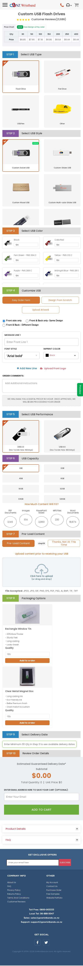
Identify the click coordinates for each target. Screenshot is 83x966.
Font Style (11, 348)
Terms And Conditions (18, 898)
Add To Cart (41, 810)
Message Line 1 (13, 335)
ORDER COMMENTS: (13, 376)
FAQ (8, 840)
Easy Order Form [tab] (21, 300)
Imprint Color (51, 348)
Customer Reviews (48, 19)
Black (50, 355)
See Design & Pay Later (31, 27)
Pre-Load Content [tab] (18, 543)
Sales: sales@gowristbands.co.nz (41, 918)
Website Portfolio (54, 898)
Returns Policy (14, 894)
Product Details (16, 829)
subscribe (65, 863)
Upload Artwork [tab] (40, 309)
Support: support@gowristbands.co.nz (41, 922)
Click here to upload (41, 572)
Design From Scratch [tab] (60, 300)
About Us (11, 883)
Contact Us (51, 886)
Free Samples (53, 894)
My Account (52, 883)
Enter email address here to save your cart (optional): (36, 790)
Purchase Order (53, 890)
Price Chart (9, 27)
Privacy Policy (14, 890)
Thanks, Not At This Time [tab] (64, 543)
